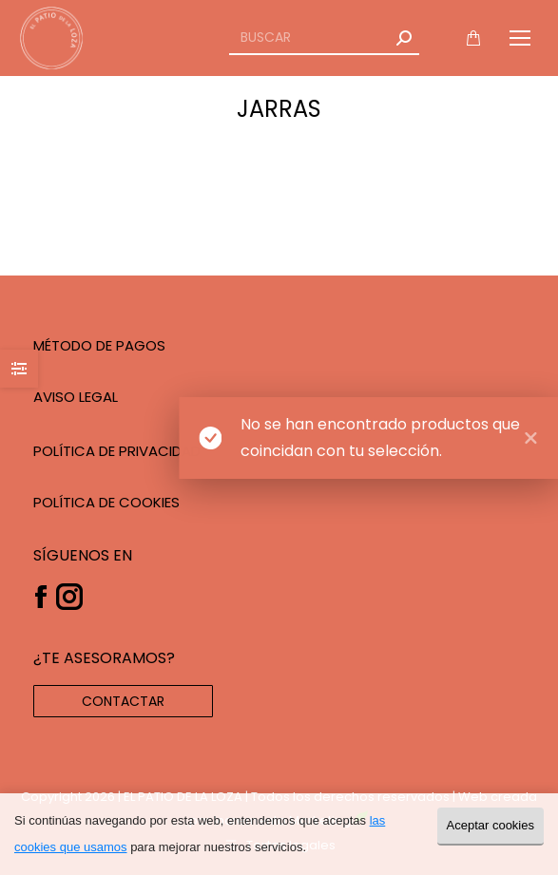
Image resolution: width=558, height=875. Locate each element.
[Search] (324, 38)
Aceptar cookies (491, 825)
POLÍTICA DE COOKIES (106, 502)
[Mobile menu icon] (520, 38)
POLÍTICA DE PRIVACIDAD (117, 451)
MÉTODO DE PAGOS (99, 345)
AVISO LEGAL (75, 397)
